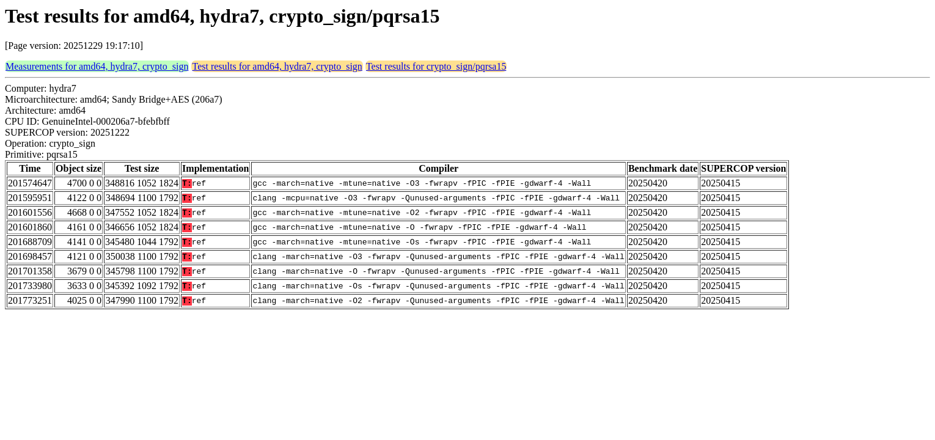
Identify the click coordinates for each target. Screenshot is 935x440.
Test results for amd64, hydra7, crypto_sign (277, 66)
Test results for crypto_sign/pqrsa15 (436, 66)
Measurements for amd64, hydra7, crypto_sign (97, 66)
